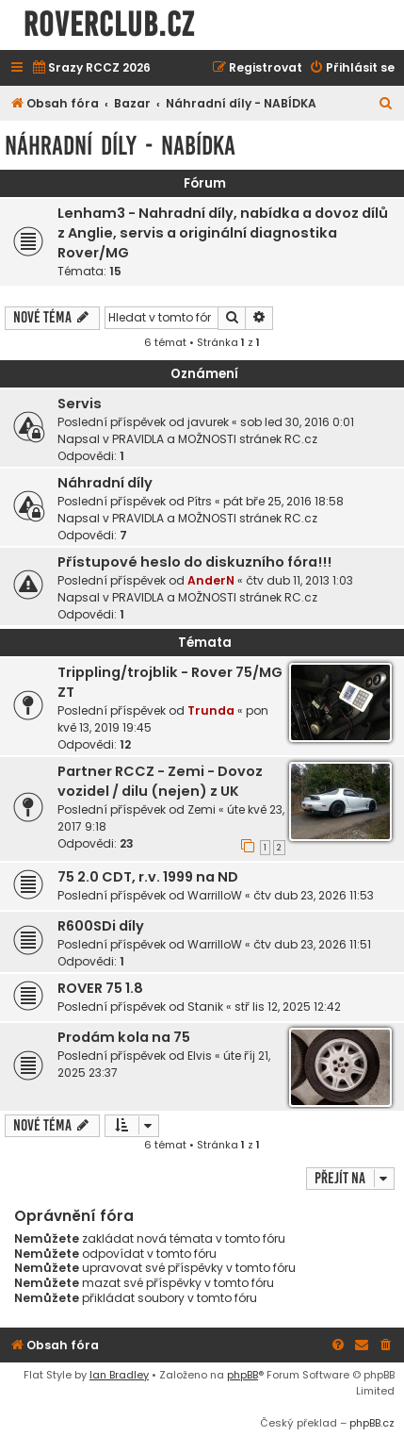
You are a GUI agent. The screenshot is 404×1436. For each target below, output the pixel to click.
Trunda (210, 710)
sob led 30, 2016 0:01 (297, 422)
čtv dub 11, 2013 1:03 (299, 580)
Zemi (201, 809)
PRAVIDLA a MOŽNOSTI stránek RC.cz (214, 439)
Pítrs (199, 501)
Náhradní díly (105, 482)
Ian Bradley (119, 1374)
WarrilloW (214, 895)
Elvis (199, 1056)
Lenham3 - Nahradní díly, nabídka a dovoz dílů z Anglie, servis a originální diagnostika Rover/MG (222, 233)
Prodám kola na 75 (123, 1037)
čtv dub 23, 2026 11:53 (313, 895)
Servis (79, 403)
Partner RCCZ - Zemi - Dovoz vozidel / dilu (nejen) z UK (160, 781)
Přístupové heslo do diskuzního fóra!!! (194, 562)
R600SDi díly (100, 925)
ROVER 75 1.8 (100, 988)
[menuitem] (91, 68)
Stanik (205, 1007)
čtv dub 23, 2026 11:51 (312, 944)
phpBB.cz (372, 1422)
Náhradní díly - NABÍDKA (120, 145)
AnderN (210, 580)
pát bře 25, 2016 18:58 (283, 501)
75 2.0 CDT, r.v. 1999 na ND (147, 876)
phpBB (242, 1374)
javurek (208, 422)
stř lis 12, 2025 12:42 (287, 1007)
